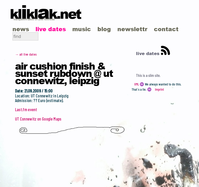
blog (104, 29)
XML (136, 84)
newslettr (132, 29)
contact (166, 29)
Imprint (159, 89)
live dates (50, 29)
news (20, 29)
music (81, 29)
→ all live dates (26, 54)
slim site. (154, 75)
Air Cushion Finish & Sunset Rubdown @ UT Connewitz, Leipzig (64, 73)
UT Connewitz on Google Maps (38, 118)
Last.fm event (26, 109)
